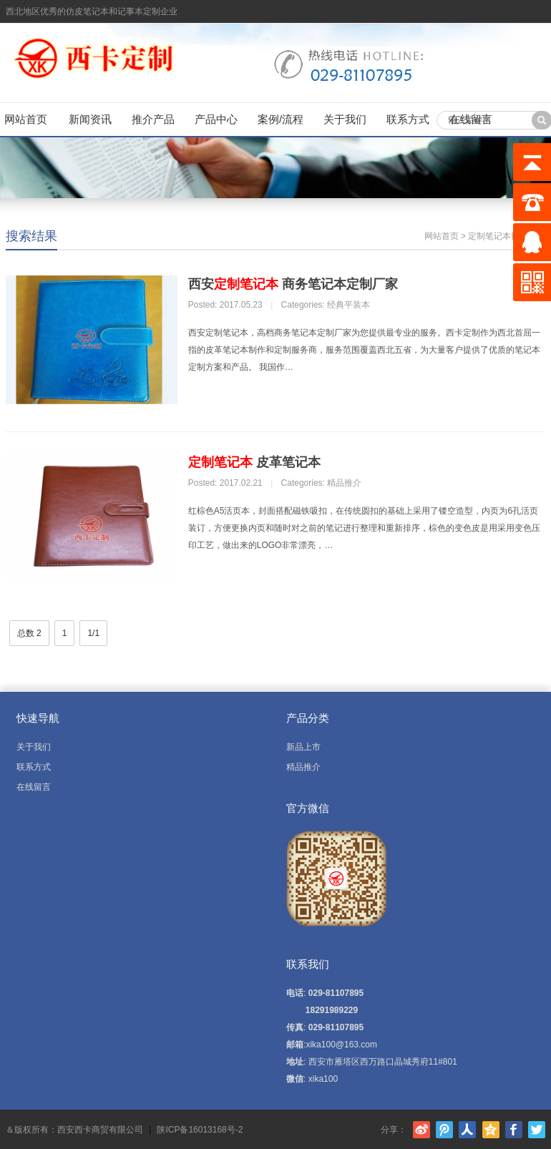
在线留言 (470, 119)
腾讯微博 (444, 1129)
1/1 (93, 633)
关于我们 (344, 119)
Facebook (513, 1129)
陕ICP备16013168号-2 (200, 1130)
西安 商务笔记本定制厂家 (293, 284)
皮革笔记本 (254, 462)
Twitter (536, 1129)
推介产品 (153, 119)
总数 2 (29, 633)
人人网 (467, 1129)
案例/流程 (280, 119)
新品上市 (303, 747)
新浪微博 (421, 1129)
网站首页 (25, 119)
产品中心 (216, 119)
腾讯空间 (490, 1129)
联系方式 (407, 119)
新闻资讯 (90, 119)
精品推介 (344, 483)
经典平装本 (348, 305)
